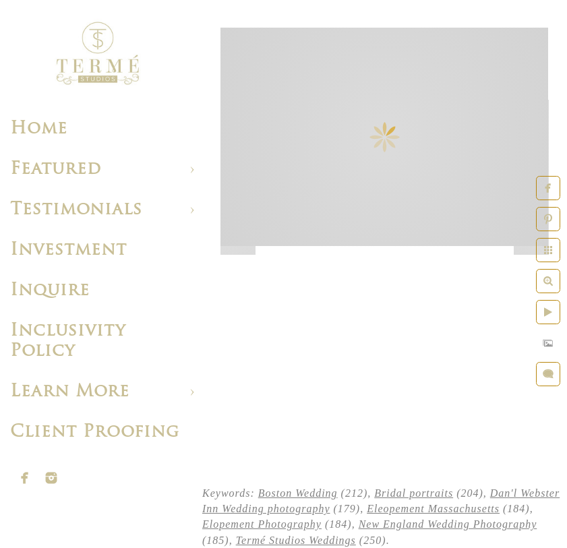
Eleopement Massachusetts (433, 508)
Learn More (69, 392)
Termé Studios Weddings (296, 540)
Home (38, 129)
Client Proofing (94, 432)
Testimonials (76, 210)
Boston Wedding (298, 493)
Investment (68, 250)
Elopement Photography (262, 524)
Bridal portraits (413, 493)
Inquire (50, 290)
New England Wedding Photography (448, 524)
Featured (55, 169)
